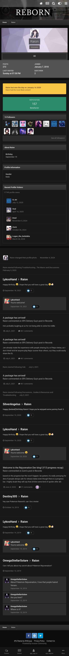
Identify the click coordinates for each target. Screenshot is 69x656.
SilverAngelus (11, 404)
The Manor (41, 267)
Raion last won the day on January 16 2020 (23, 87)
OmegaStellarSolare (15, 560)
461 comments (25, 331)
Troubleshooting (29, 267)
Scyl (14, 209)
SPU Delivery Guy (29, 321)
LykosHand (10, 279)
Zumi (14, 227)
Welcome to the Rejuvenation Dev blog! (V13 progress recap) (33, 467)
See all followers (57, 138)
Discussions (54, 267)
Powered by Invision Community (35, 643)
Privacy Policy (39, 641)
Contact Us (51, 641)
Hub (24, 367)
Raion (12, 258)
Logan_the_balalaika (21, 236)
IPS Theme (18, 641)
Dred (14, 218)
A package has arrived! (14, 317)
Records (48, 321)
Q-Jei (14, 199)
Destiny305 (10, 496)
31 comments (25, 487)
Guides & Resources (41, 392)
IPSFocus (28, 641)
